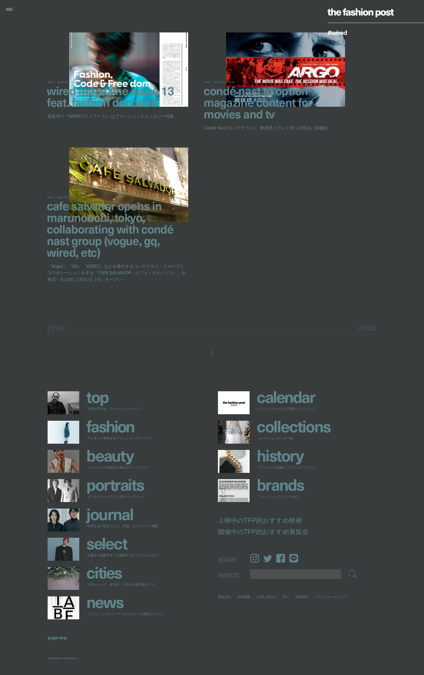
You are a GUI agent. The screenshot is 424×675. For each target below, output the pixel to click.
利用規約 (301, 597)
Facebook (280, 558)
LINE (293, 558)
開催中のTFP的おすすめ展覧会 (263, 531)
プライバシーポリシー (331, 597)
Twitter (267, 558)
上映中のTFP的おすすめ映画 (260, 520)
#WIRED (337, 32)
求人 (286, 597)
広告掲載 (243, 597)
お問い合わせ (266, 597)
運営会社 (224, 597)
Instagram (254, 558)
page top (57, 637)
